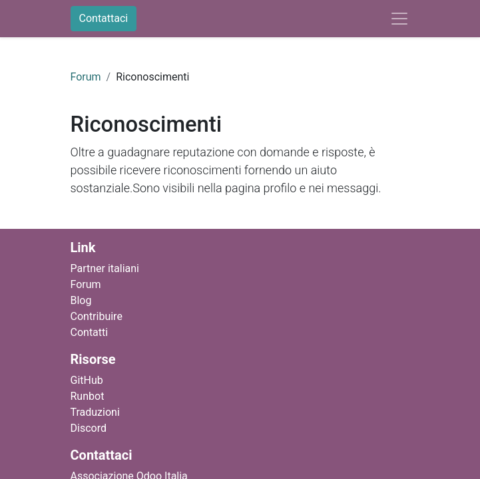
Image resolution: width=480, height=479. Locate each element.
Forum (86, 77)
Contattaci (103, 18)
